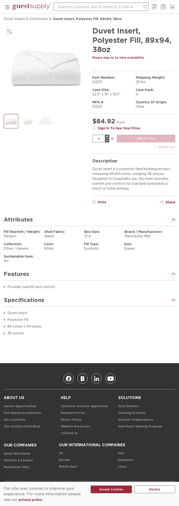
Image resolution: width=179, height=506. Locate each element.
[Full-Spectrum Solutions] (22, 413)
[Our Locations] (15, 420)
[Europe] (64, 460)
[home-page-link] (32, 6)
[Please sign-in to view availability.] (118, 58)
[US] (61, 453)
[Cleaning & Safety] (132, 413)
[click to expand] (9, 31)
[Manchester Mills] (16, 467)
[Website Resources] (75, 426)
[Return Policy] (71, 420)
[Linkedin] (96, 378)
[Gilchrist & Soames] (18, 460)
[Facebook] (68, 378)
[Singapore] (126, 460)
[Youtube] (110, 378)
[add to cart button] (146, 138)
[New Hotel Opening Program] (140, 426)
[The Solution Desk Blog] (22, 426)
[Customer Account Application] (84, 406)
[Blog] (82, 378)
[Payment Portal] (73, 413)
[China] (122, 467)
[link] (112, 139)
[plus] (107, 136)
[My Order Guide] (154, 7)
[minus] (107, 140)
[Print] (99, 202)
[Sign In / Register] (163, 7)
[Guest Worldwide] (17, 454)
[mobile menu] (7, 6)
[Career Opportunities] (20, 406)
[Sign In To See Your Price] (116, 128)
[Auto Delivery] (128, 406)
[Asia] (121, 453)
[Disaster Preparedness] (135, 420)
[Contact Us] (69, 433)
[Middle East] (68, 467)
